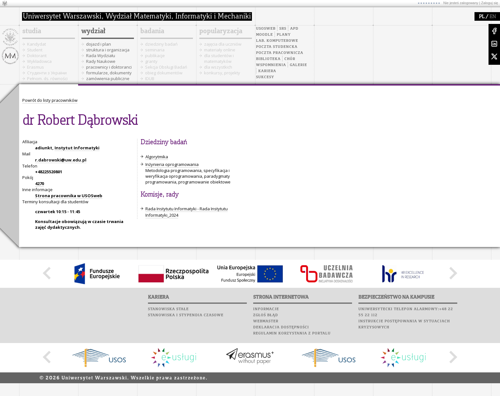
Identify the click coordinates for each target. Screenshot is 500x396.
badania (152, 31)
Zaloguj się (489, 3)
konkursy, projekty (222, 73)
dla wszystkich (218, 67)
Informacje (266, 309)
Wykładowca (39, 61)
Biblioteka (268, 59)
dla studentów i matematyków (219, 58)
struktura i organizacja (107, 50)
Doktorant (37, 55)
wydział (93, 31)
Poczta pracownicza (279, 53)
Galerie (298, 65)
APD (294, 29)
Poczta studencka (277, 47)
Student (34, 50)
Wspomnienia (271, 65)
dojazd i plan (98, 44)
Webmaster (265, 321)
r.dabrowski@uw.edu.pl (60, 160)
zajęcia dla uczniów (222, 44)
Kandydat (36, 44)
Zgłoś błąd (265, 315)
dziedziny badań (161, 44)
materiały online (219, 50)
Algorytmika (156, 157)
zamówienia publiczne (107, 78)
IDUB (149, 78)
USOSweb (266, 29)
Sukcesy (265, 77)
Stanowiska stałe (168, 309)
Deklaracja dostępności (281, 327)
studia (31, 31)
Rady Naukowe (100, 61)
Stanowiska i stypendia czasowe (186, 315)
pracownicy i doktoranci (109, 67)
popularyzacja (220, 31)
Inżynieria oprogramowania (172, 164)
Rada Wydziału (100, 55)
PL (481, 16)
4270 (39, 183)
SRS (282, 29)
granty (151, 61)
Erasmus (35, 67)
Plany (284, 35)
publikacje (155, 55)
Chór (289, 59)
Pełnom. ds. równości (47, 78)
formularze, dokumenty (109, 73)
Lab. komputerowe (277, 41)
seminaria (155, 50)
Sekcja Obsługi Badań (166, 67)
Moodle (264, 35)
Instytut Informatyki (77, 148)
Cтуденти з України (47, 73)
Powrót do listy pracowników (49, 100)
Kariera (267, 71)
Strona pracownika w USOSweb (68, 195)
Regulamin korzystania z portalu (292, 333)
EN (492, 16)
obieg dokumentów (163, 73)
